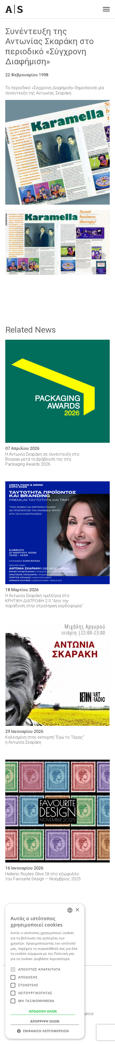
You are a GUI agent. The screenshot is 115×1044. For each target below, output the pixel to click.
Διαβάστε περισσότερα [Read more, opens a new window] (52, 959)
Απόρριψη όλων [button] (44, 1021)
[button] (45, 1031)
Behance (85, 1013)
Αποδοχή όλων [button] (43, 1011)
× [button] (77, 910)
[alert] (44, 971)
